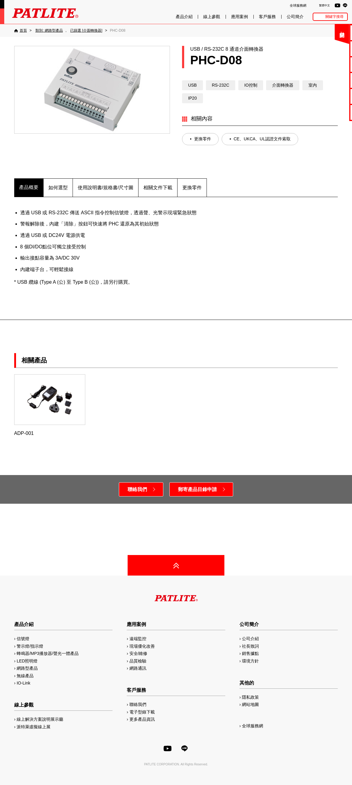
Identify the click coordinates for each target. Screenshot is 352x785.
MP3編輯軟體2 (331, 96)
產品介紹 (184, 16)
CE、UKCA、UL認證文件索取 (262, 138)
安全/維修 (138, 653)
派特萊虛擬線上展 (34, 726)
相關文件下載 (157, 187)
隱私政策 (250, 697)
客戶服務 (267, 16)
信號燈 (23, 638)
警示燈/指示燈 (30, 646)
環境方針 (250, 661)
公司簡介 (295, 16)
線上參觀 (211, 16)
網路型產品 (331, 112)
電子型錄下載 (331, 48)
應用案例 (239, 16)
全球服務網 (298, 5)
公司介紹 (250, 638)
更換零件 (202, 138)
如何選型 (58, 187)
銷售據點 (250, 653)
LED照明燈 (27, 661)
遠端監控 (137, 638)
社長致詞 (250, 646)
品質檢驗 (137, 661)
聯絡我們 (331, 32)
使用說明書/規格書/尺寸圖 (106, 187)
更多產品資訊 (142, 719)
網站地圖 (250, 704)
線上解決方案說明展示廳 (40, 719)
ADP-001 (50, 405)
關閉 (303, 34)
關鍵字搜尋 (334, 16)
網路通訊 (137, 668)
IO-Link (23, 683)
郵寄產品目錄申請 (197, 489)
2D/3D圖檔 (331, 80)
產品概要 (28, 187)
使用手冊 (331, 64)
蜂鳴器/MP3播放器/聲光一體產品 (48, 653)
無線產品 (25, 675)
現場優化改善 (142, 646)
